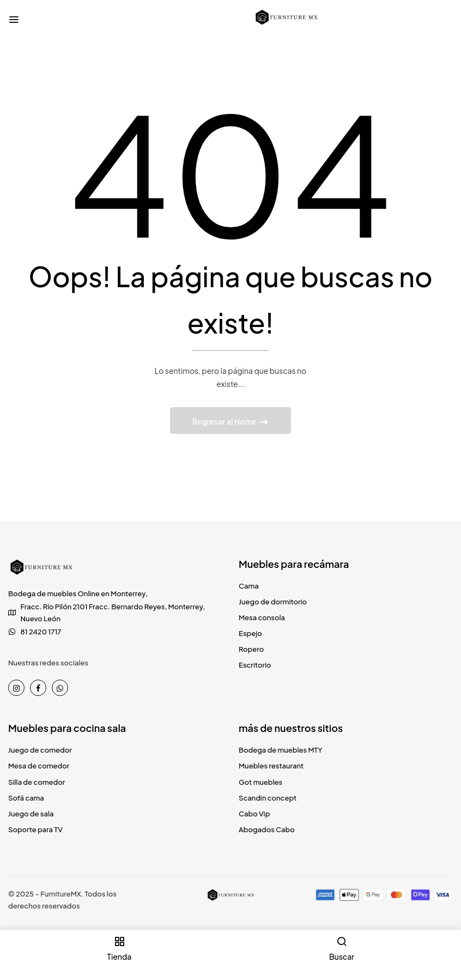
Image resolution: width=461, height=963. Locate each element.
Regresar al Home (225, 421)
